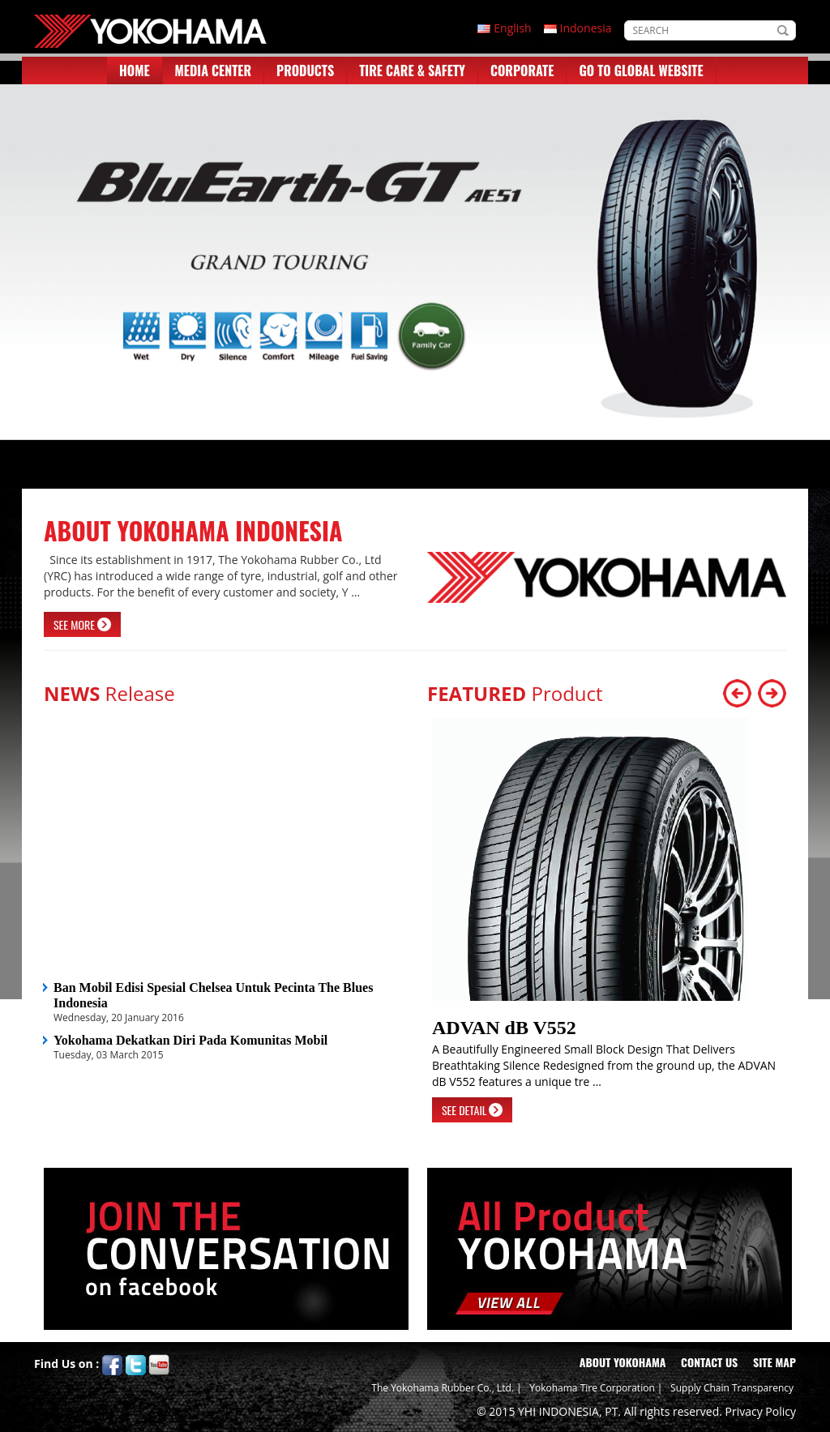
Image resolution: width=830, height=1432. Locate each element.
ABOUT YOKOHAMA (623, 1361)
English (512, 28)
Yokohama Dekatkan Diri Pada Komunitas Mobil (190, 1040)
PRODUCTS (305, 70)
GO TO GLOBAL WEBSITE (641, 70)
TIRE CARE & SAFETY (412, 70)
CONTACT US (709, 1361)
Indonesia (586, 28)
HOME (134, 70)
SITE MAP (774, 1361)
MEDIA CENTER (213, 70)
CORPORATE (522, 70)
